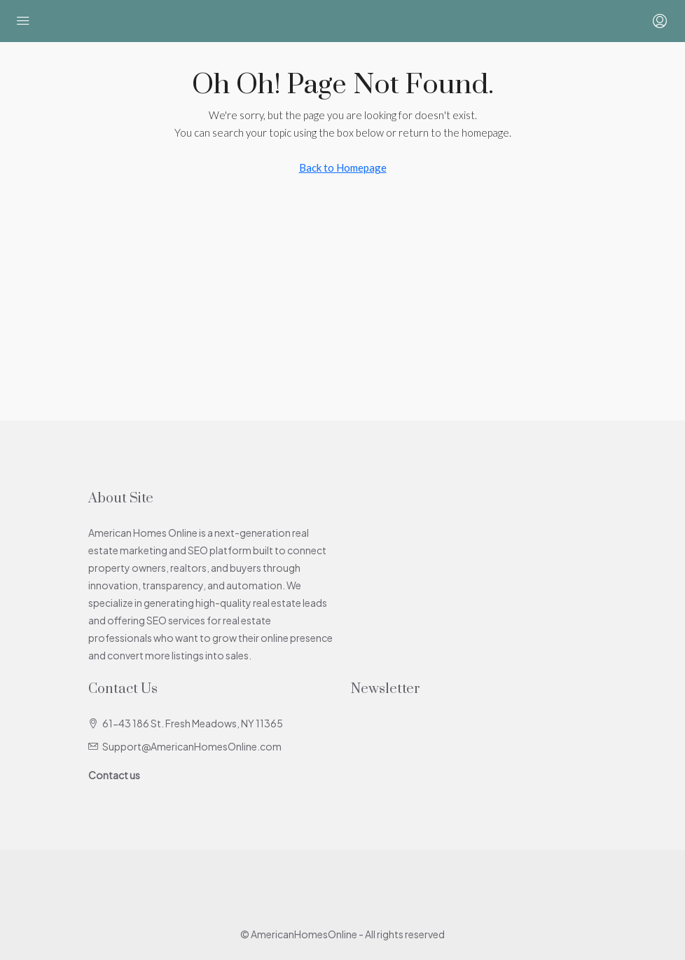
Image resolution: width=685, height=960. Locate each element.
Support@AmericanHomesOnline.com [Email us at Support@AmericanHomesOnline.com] (192, 746)
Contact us (114, 775)
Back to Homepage (343, 167)
